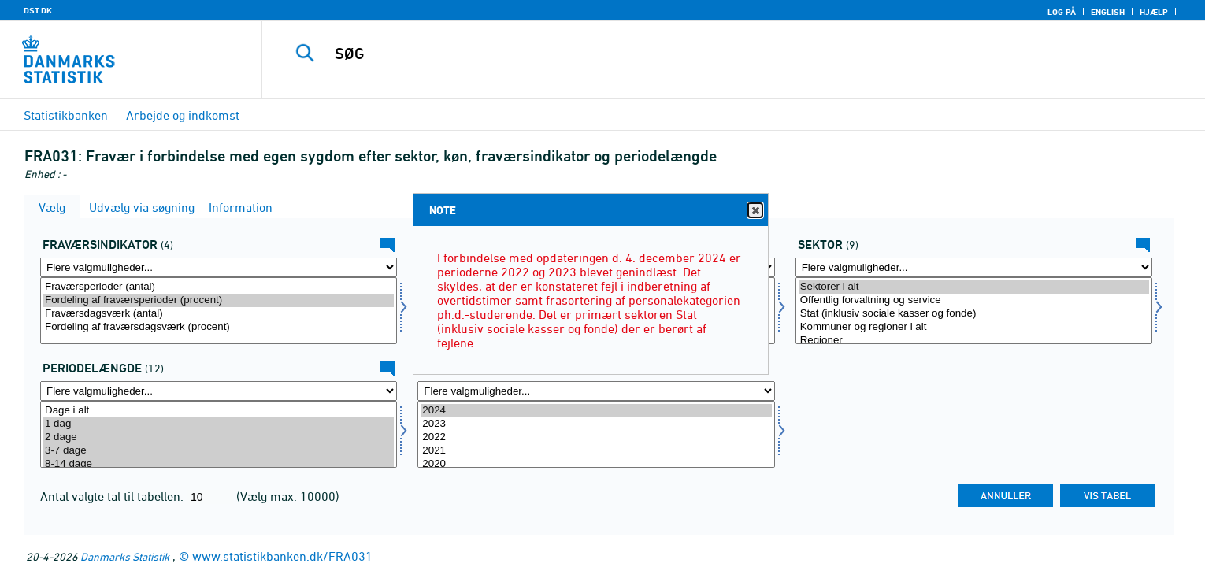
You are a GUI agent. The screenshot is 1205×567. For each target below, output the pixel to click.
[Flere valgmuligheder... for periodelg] (218, 391)
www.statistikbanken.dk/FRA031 (282, 556)
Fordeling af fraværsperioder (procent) (218, 300)
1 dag (218, 424)
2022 (596, 437)
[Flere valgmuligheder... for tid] (595, 391)
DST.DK (38, 10)
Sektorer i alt (974, 287)
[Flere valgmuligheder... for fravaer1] (218, 267)
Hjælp (1154, 11)
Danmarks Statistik (124, 556)
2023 (596, 424)
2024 (596, 410)
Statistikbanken (66, 115)
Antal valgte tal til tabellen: (113, 496)
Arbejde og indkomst (182, 115)
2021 (596, 451)
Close (754, 210)
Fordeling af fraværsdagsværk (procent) (218, 327)
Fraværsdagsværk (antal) (218, 314)
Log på (1061, 11)
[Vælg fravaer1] (218, 310)
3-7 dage (218, 451)
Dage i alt (218, 410)
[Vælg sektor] (973, 310)
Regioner (974, 340)
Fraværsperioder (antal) (218, 287)
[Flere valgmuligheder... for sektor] (973, 267)
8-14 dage (218, 464)
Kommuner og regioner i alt (974, 327)
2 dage (218, 437)
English (1108, 11)
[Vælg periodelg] (218, 434)
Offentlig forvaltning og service (974, 300)
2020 (596, 464)
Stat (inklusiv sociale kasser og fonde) (974, 314)
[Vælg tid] (595, 434)
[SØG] (700, 53)
